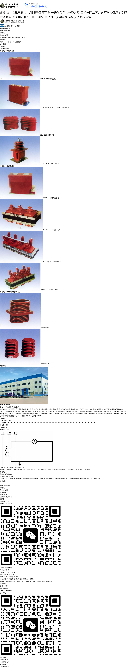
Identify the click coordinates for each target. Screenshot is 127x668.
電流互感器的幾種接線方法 (15, 467)
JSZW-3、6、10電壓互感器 (49, 289)
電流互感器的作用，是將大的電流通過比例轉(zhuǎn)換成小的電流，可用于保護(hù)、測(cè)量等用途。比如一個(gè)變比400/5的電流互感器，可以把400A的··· (50, 479)
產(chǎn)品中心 (5, 35)
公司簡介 (3, 33)
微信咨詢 (3, 664)
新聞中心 (3, 39)
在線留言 (3, 46)
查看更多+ (3, 418)
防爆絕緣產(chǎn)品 (21, 37)
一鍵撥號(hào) (4, 662)
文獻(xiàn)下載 (4, 42)
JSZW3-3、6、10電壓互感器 (52, 230)
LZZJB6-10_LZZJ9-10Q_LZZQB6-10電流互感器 (54, 108)
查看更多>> (3, 427)
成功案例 (3, 44)
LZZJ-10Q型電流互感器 (47, 135)
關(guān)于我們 (5, 30)
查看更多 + (3, 51)
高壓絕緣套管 (45, 327)
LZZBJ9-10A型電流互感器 (48, 79)
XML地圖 (49, 581)
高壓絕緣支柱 (44, 364)
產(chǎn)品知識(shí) (16, 42)
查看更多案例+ (4, 425)
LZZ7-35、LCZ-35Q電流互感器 (49, 164)
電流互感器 (3, 37)
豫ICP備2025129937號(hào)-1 (35, 581)
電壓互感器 (10, 37)
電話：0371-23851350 (7, 574)
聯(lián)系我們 (4, 48)
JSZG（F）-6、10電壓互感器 (52, 262)
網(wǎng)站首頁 (5, 28)
